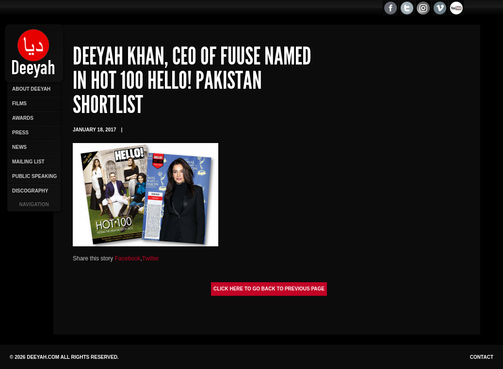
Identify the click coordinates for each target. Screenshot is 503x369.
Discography (30, 190)
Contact (481, 357)
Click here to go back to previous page (269, 288)
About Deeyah (31, 89)
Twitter (150, 258)
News (19, 147)
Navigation (34, 204)
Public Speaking (34, 176)
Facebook (128, 258)
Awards (22, 118)
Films (19, 103)
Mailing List (28, 161)
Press (20, 132)
